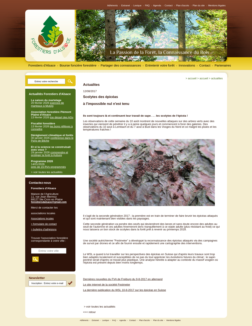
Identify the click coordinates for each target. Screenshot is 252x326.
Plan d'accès (182, 5)
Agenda (157, 5)
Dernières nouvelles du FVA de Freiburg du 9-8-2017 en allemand (123, 279)
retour (92, 312)
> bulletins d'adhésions (43, 229)
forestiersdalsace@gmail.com (49, 202)
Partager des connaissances (121, 65)
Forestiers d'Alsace (41, 65)
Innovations (187, 65)
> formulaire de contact (44, 224)
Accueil (192, 78)
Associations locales (42, 218)
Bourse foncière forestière (78, 65)
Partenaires (223, 65)
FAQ (147, 5)
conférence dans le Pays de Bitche (52, 139)
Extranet (125, 5)
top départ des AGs (61, 117)
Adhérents (112, 5)
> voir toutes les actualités (99, 306)
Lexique (137, 5)
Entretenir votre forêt (160, 65)
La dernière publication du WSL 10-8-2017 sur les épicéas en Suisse (124, 290)
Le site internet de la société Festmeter (106, 284)
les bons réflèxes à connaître (52, 128)
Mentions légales (217, 5)
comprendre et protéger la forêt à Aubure (49, 154)
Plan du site (199, 5)
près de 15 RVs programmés (48, 166)
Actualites (217, 78)
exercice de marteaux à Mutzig (47, 104)
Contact (169, 5)
